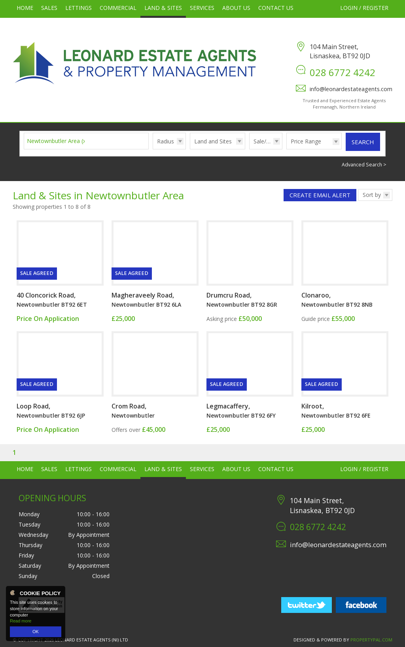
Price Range (306, 141)
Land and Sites (213, 141)
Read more (20, 620)
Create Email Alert (320, 195)
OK (35, 631)
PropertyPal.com (371, 640)
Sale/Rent (266, 141)
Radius (165, 141)
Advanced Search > (364, 164)
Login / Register (364, 7)
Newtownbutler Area (57, 141)
